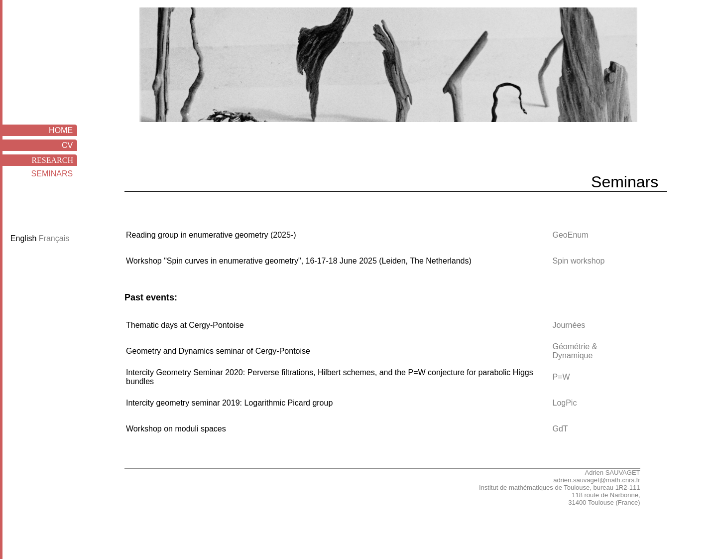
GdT (560, 428)
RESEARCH (54, 160)
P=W (561, 377)
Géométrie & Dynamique (574, 351)
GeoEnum (570, 235)
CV (69, 145)
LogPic (564, 403)
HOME (63, 130)
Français (54, 238)
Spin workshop (578, 261)
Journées (568, 325)
